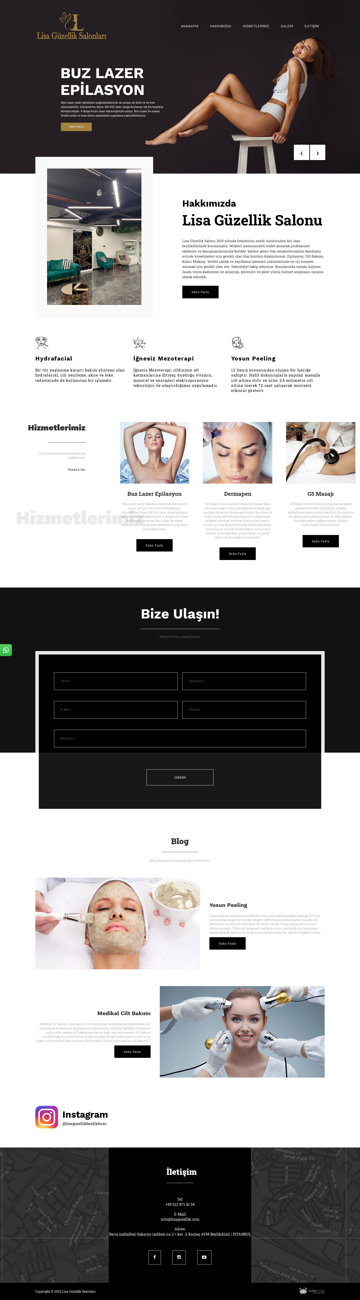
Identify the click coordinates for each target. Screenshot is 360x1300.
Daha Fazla (200, 292)
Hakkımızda (220, 26)
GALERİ (287, 26)
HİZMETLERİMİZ (256, 26)
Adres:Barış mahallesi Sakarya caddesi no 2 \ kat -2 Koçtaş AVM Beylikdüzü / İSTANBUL (180, 1231)
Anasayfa (190, 26)
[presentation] (301, 152)
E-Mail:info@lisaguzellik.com (180, 1217)
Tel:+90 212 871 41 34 (180, 1202)
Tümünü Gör (76, 469)
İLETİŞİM (311, 26)
